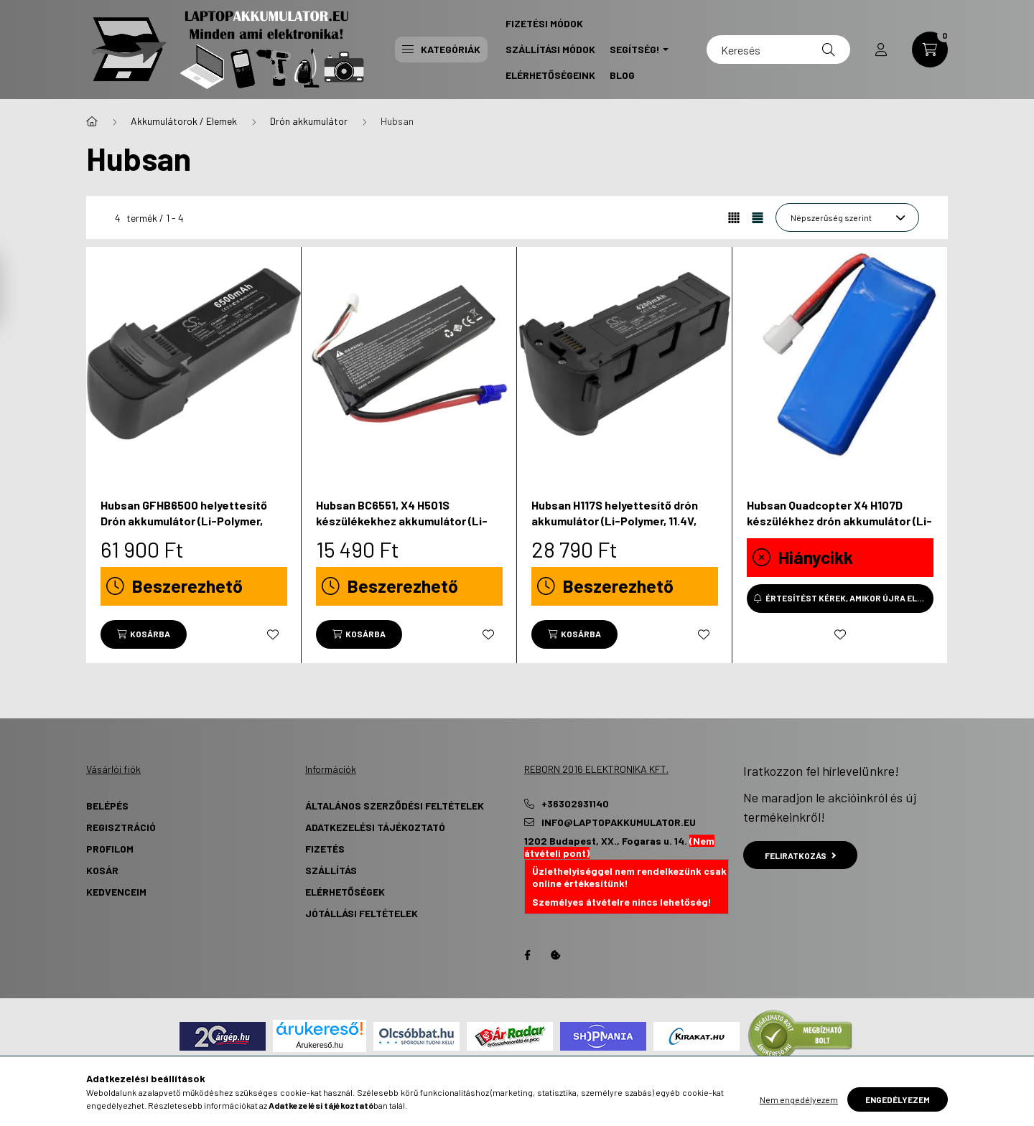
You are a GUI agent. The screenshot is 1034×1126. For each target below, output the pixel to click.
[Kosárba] (144, 634)
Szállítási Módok (550, 49)
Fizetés (325, 849)
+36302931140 (575, 804)
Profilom (110, 849)
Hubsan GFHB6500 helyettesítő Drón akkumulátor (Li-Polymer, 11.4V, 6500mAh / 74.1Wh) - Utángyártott (184, 529)
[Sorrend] (847, 217)
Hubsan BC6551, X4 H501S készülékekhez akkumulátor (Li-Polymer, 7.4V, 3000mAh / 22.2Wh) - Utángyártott (405, 529)
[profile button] (881, 49)
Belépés (107, 805)
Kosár (102, 870)
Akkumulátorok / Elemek (184, 121)
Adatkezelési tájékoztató (375, 827)
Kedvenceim (116, 892)
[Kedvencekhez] (272, 634)
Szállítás (331, 870)
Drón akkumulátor (309, 121)
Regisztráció (121, 827)
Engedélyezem (897, 1099)
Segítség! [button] (635, 49)
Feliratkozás (800, 855)
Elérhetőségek (345, 892)
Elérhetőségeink (550, 75)
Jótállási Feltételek (361, 913)
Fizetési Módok (544, 23)
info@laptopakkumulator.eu (618, 822)
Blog (622, 75)
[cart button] (930, 49)
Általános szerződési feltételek (394, 805)
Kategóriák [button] (441, 49)
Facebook (527, 955)
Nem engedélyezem (799, 1099)
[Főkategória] (92, 121)
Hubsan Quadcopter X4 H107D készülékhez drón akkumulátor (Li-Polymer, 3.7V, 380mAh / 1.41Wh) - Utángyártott (839, 529)
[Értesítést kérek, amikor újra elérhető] (840, 598)
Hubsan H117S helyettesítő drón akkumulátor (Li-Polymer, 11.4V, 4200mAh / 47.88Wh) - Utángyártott (614, 529)
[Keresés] (778, 49)
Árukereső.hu (319, 1045)
